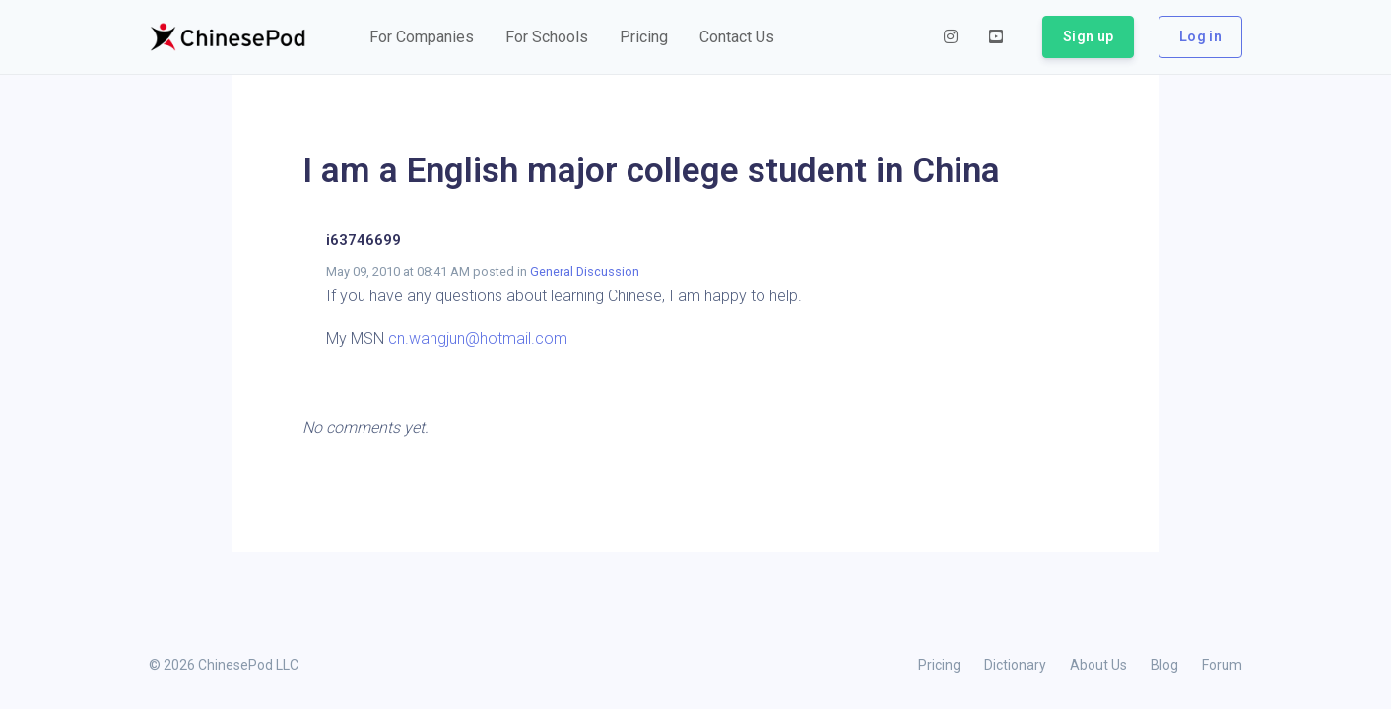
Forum (1222, 665)
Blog (1164, 665)
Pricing (939, 665)
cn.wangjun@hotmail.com (477, 338)
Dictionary (1015, 665)
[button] (422, 37)
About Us (1098, 665)
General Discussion (584, 271)
